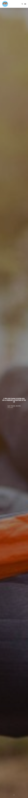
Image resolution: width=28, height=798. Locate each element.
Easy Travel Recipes (14, 406)
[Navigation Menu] (25, 4)
